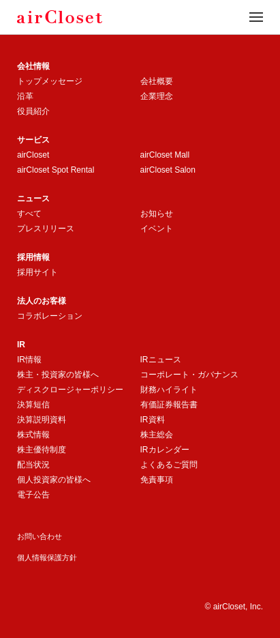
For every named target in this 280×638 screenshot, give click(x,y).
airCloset (33, 155)
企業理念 (156, 96)
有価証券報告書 (169, 404)
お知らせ (156, 213)
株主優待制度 (41, 449)
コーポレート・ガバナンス (189, 374)
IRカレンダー (164, 449)
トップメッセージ (49, 81)
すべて (29, 213)
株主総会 (156, 434)
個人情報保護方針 (47, 557)
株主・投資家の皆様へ (58, 374)
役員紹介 (33, 111)
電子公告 (33, 494)
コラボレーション (49, 316)
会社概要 (156, 81)
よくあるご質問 (169, 464)
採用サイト (37, 272)
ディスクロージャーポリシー (70, 389)
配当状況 (33, 464)
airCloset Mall (165, 155)
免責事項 (156, 479)
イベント (156, 228)
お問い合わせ (39, 536)
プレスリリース (45, 228)
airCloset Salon (168, 170)
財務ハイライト (169, 389)
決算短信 (33, 404)
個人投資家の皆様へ (54, 479)
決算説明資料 (41, 419)
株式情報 (33, 434)
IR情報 (29, 359)
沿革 (25, 96)
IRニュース (160, 359)
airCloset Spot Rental (55, 170)
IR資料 (152, 419)
